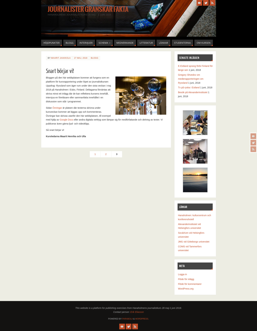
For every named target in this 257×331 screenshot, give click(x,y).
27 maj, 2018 (80, 58)
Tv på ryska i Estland (189, 87)
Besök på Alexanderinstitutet (193, 92)
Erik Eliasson (137, 312)
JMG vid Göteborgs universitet (193, 241)
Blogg (94, 58)
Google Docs (66, 119)
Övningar (57, 107)
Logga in (182, 274)
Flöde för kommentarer (190, 284)
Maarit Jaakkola (61, 58)
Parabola (127, 319)
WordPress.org (186, 288)
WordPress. (142, 319)
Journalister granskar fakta (88, 9)
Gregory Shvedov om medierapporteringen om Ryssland (191, 79)
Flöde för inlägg (186, 279)
